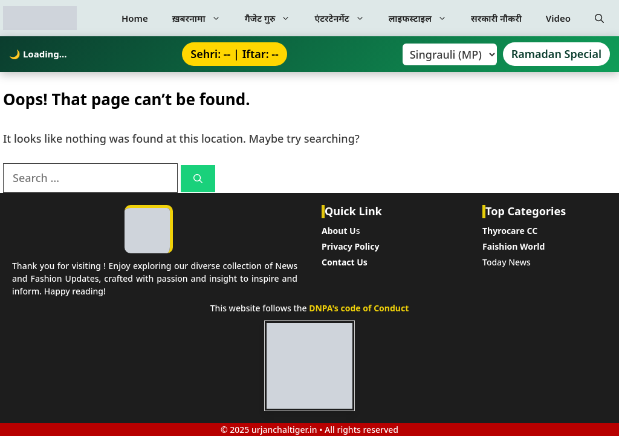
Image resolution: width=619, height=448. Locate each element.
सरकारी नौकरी (496, 18)
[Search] (198, 178)
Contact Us (345, 262)
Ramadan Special (556, 54)
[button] (599, 18)
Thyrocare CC (509, 230)
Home (135, 18)
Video (558, 18)
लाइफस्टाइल (424, 18)
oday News (509, 262)
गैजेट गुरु (274, 18)
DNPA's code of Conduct (359, 308)
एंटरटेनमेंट (345, 18)
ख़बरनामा (202, 18)
